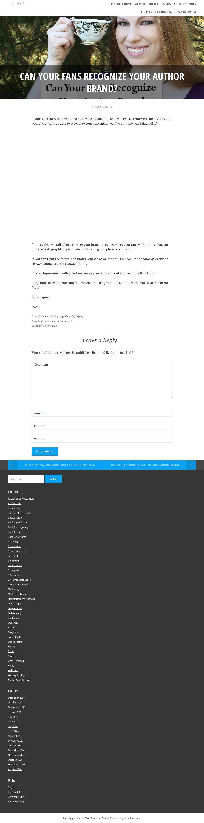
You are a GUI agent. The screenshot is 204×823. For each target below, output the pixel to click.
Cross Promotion (17, 551)
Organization (15, 608)
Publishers (13, 617)
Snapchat (13, 632)
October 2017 (15, 702)
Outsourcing (15, 613)
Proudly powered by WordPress (80, 818)
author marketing (66, 321)
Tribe (11, 651)
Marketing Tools (17, 594)
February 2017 (15, 740)
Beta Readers (15, 508)
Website (140, 4)
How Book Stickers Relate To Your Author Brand (145, 465)
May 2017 (13, 726)
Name (39, 413)
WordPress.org (16, 801)
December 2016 (16, 750)
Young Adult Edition (19, 679)
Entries (14, 792)
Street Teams (15, 641)
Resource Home (121, 4)
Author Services (185, 4)
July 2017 (13, 716)
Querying (13, 622)
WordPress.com (132, 818)
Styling (79, 316)
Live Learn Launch (18, 584)
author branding (47, 321)
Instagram (13, 570)
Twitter (12, 656)
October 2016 (15, 759)
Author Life (47, 316)
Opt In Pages (15, 603)
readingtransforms (104, 106)
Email (39, 426)
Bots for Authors (17, 536)
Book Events (15, 517)
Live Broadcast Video (19, 579)
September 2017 (16, 707)
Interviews (13, 574)
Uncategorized (16, 660)
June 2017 (13, 721)
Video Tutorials (160, 4)
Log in (11, 787)
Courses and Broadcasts (158, 12)
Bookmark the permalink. (44, 325)
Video (11, 665)
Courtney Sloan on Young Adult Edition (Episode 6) (59, 465)
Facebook (13, 555)
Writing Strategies (18, 675)
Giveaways (13, 560)
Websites (13, 670)
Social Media (187, 12)
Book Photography (18, 527)
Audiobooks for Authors (21, 498)
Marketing (70, 316)
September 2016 (16, 764)
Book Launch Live (18, 522)
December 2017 (16, 697)
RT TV (11, 627)
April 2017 (13, 731)
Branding (58, 316)
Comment (41, 364)
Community (14, 546)
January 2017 (15, 745)
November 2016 (16, 755)
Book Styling (15, 532)
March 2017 (14, 735)
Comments (16, 796)
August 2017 (15, 712)
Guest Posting (15, 565)
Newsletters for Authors (21, 598)
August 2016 (15, 769)
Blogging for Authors (19, 512)
